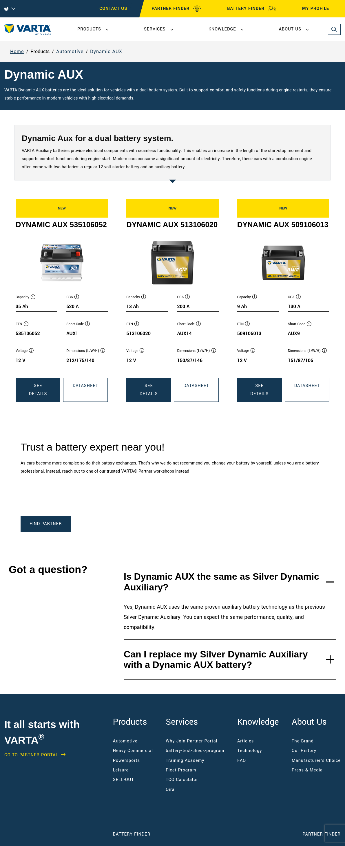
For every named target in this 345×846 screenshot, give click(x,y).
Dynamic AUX (106, 51)
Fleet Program (181, 770)
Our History (304, 751)
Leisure (121, 770)
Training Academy (185, 761)
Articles (245, 741)
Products (89, 29)
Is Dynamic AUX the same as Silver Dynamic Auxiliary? (221, 581)
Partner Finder (322, 834)
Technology (249, 751)
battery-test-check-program (195, 751)
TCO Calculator (182, 780)
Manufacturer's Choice (316, 761)
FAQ (241, 761)
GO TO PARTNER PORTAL (31, 755)
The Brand (303, 741)
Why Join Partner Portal (191, 741)
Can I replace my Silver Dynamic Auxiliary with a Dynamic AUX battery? (216, 659)
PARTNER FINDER (176, 8)
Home (17, 51)
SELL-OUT (123, 780)
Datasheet (90, 392)
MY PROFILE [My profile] (320, 9)
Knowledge (222, 29)
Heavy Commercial (133, 751)
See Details (45, 392)
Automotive (69, 51)
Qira (171, 790)
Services (154, 29)
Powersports (126, 761)
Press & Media (307, 770)
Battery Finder (131, 834)
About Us (290, 29)
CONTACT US (113, 9)
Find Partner (46, 524)
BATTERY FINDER (251, 8)
